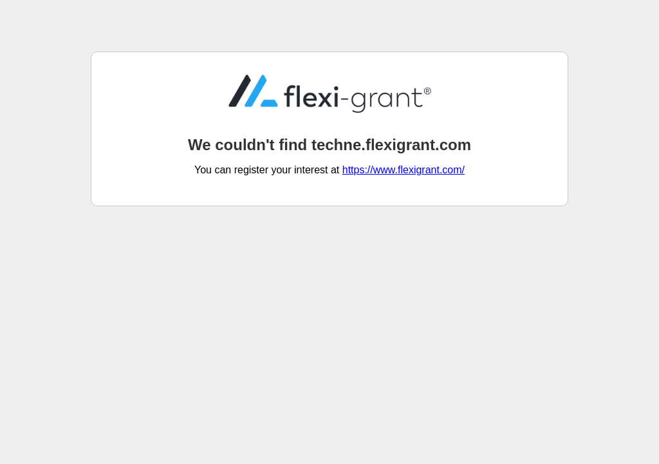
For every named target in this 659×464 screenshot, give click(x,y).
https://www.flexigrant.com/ (403, 169)
